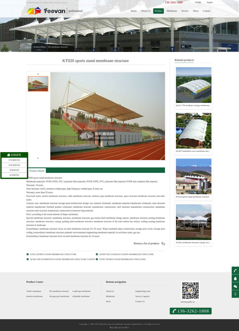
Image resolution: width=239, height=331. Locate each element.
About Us (145, 11)
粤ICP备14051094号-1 (119, 327)
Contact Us (140, 301)
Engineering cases (143, 291)
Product (158, 11)
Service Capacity (143, 296)
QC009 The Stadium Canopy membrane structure (127, 254)
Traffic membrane (33, 291)
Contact (206, 11)
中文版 (198, 2)
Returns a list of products (146, 243)
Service (185, 11)
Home (134, 11)
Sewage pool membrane (59, 296)
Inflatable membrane (81, 296)
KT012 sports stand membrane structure (53, 254)
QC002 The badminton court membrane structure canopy (62, 259)
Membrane (172, 11)
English (210, 2)
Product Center (40, 47)
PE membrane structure (58, 47)
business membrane (34, 296)
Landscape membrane (81, 291)
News (196, 11)
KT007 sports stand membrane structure (123, 259)
